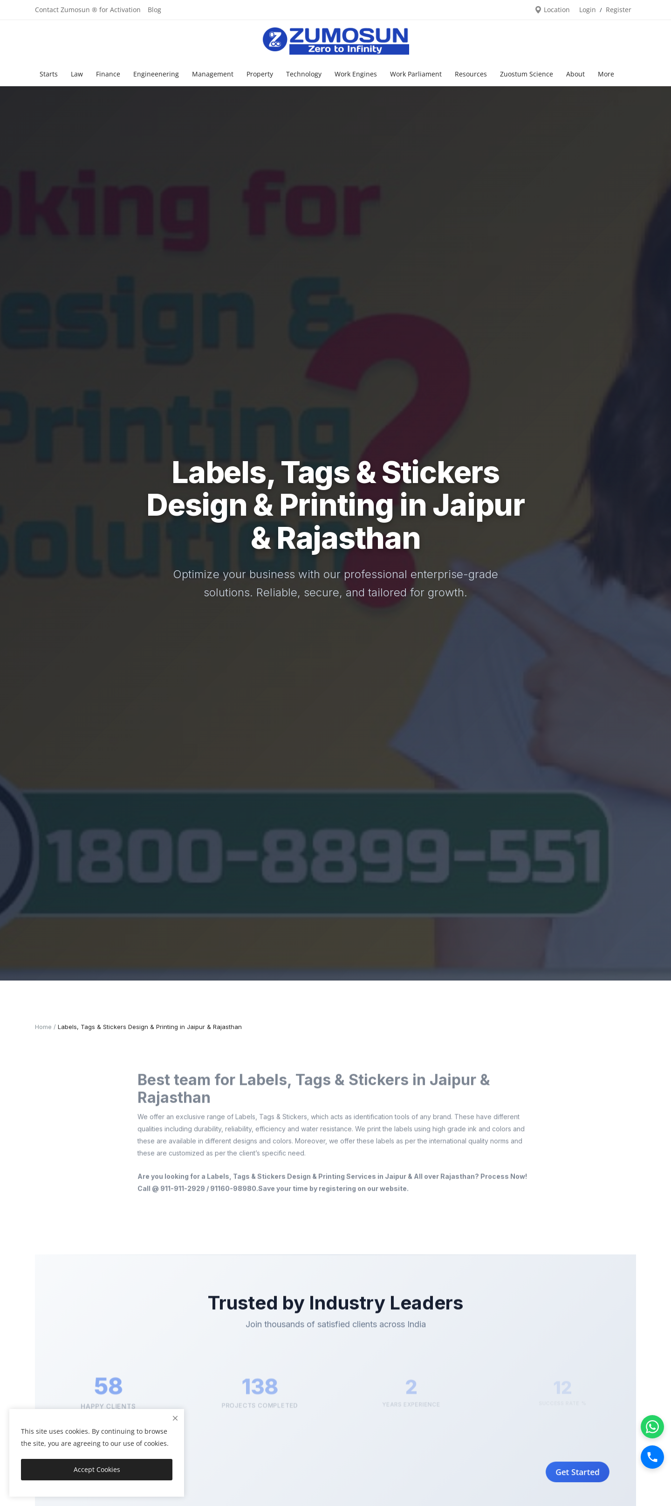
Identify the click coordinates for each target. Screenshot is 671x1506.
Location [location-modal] (552, 9)
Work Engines (356, 73)
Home (43, 1026)
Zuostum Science (526, 73)
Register (618, 9)
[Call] (652, 1457)
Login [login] (587, 9)
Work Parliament (416, 73)
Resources (471, 73)
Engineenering (156, 73)
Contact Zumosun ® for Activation (88, 9)
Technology (304, 73)
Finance (108, 73)
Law (77, 73)
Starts (49, 73)
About (575, 73)
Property (259, 73)
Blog (154, 9)
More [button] (606, 73)
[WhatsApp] (652, 1426)
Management (212, 73)
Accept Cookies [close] (97, 1469)
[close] (175, 1418)
